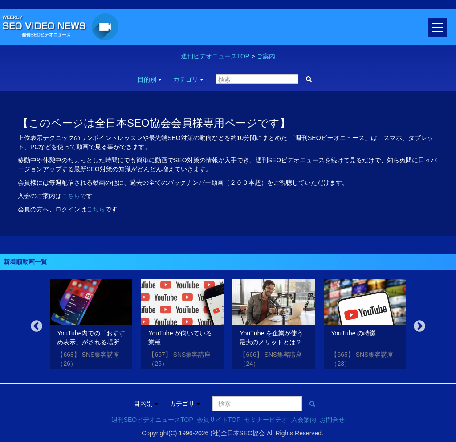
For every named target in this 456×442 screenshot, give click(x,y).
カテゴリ (188, 79)
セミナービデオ (266, 419)
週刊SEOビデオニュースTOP (152, 419)
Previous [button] (36, 326)
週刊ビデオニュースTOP (215, 56)
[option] (91, 325)
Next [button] (419, 326)
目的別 (150, 79)
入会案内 (303, 419)
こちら (70, 195)
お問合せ (332, 419)
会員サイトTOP (219, 419)
